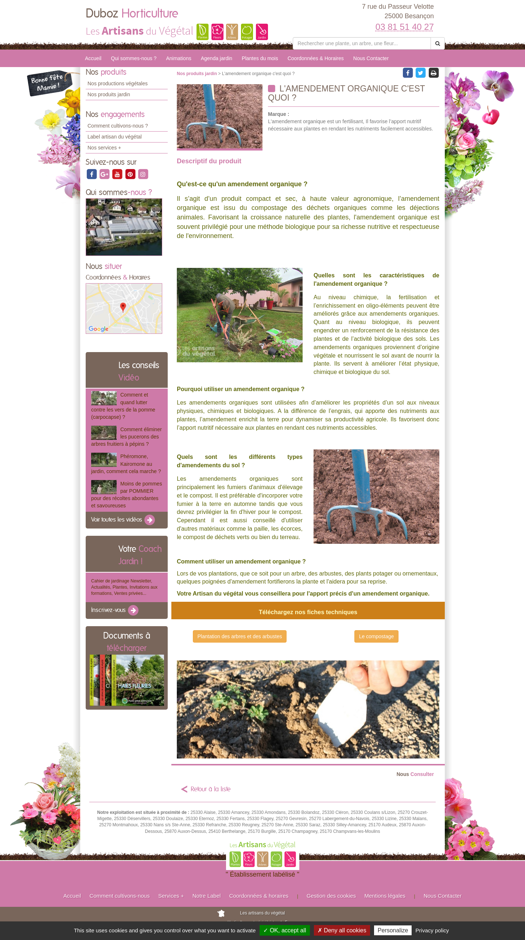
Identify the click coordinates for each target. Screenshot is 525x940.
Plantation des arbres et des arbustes (240, 636)
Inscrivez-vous (115, 610)
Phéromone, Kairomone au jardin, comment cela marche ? (126, 463)
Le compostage (376, 636)
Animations (178, 58)
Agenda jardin (216, 58)
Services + (171, 896)
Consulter (415, 774)
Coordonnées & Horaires (316, 58)
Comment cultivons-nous (120, 896)
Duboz (132, 14)
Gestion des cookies (331, 896)
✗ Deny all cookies (342, 930)
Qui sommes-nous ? (133, 58)
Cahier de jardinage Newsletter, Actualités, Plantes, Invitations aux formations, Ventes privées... (124, 587)
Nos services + (104, 148)
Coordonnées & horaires (259, 896)
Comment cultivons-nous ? (118, 126)
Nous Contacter (371, 58)
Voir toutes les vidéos (123, 520)
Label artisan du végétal (115, 137)
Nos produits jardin (109, 94)
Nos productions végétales (118, 83)
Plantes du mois (260, 58)
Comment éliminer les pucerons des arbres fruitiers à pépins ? (126, 436)
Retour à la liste (211, 789)
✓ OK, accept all (284, 930)
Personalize (393, 930)
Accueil (93, 58)
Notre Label (206, 896)
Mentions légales (385, 896)
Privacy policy (432, 930)
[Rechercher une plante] (362, 43)
